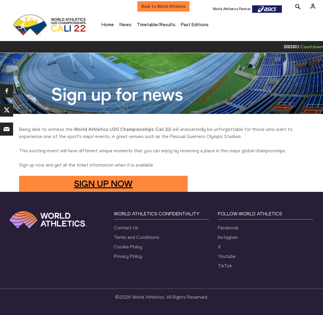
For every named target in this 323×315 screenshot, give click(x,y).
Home (108, 24)
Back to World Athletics (163, 6)
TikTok (225, 266)
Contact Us (126, 228)
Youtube (227, 256)
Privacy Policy (128, 256)
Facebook (228, 228)
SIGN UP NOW (103, 183)
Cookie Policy (128, 247)
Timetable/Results (156, 24)
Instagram (228, 237)
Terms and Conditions (136, 237)
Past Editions (195, 24)
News (125, 24)
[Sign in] (313, 6)
